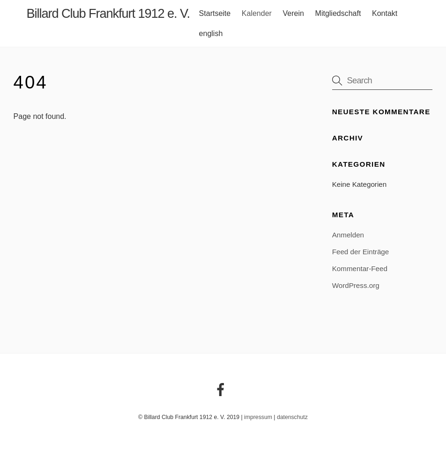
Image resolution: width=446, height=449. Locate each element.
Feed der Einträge (360, 252)
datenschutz (292, 417)
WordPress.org (355, 285)
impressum (258, 417)
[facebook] (222, 389)
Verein (293, 13)
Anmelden (348, 235)
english (211, 33)
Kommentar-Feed (359, 268)
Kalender (257, 13)
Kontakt (384, 13)
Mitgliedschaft (338, 13)
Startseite (215, 13)
